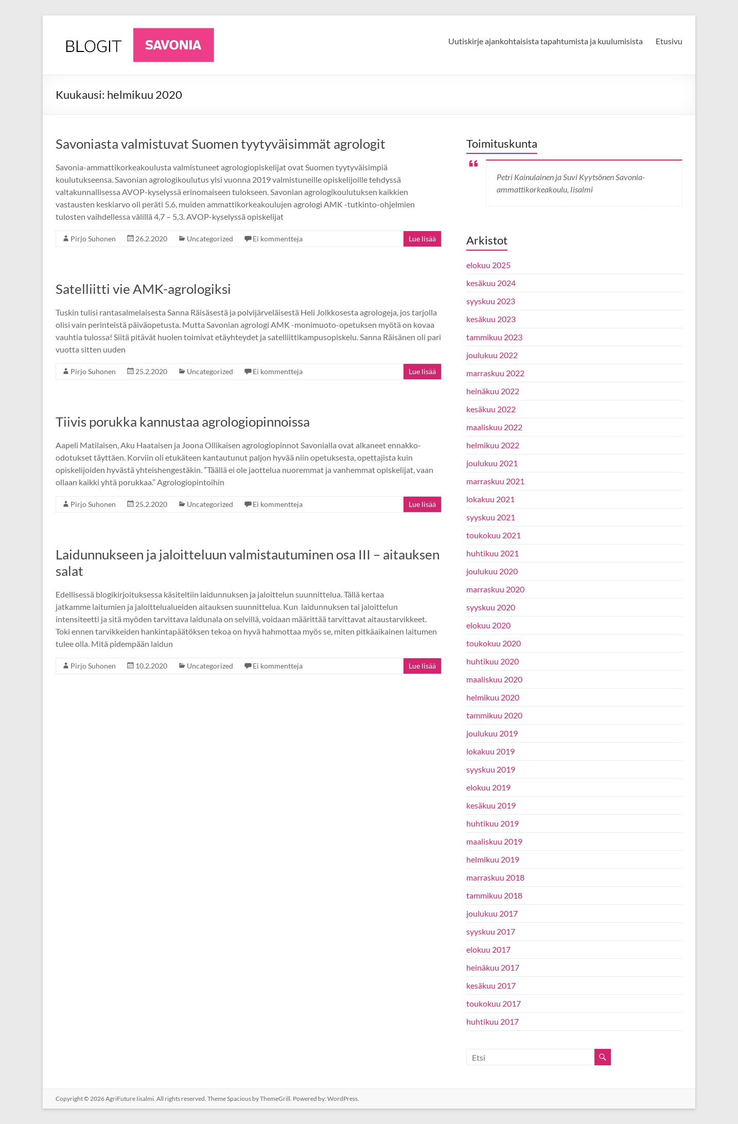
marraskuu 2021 (495, 481)
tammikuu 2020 (494, 715)
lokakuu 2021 (490, 499)
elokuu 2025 (488, 265)
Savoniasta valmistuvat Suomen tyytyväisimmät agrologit (220, 143)
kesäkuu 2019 (491, 805)
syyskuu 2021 (490, 517)
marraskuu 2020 (495, 589)
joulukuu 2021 (492, 463)
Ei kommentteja (278, 238)
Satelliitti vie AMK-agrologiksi (143, 288)
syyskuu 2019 (490, 769)
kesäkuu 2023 (491, 319)
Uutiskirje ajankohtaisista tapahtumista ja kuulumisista (545, 41)
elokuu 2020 (488, 625)
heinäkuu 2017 (492, 967)
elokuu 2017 (488, 949)
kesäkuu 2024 (491, 283)
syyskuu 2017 (490, 931)
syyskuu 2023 (490, 301)
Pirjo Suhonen (93, 238)
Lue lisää (422, 238)
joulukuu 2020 (492, 571)
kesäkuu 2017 (491, 985)
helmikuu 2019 (492, 859)
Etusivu (669, 41)
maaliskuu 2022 (494, 427)
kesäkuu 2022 (491, 409)
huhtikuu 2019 (492, 823)
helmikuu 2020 (492, 697)
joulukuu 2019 (492, 733)
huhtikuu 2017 (492, 1021)
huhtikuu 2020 (492, 661)
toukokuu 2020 (493, 643)
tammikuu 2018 (494, 895)
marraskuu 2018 (495, 877)
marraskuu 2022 (495, 373)
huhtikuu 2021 (492, 553)
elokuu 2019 (488, 787)
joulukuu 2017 (492, 913)
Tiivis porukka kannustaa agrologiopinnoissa (183, 421)
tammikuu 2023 (494, 337)
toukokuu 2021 (493, 535)
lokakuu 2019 (490, 751)
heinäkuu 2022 (492, 391)
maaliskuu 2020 (494, 679)
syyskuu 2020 (490, 607)
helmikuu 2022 (492, 445)
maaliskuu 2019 (494, 841)
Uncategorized (210, 238)
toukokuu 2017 (493, 1003)
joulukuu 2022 (492, 355)
